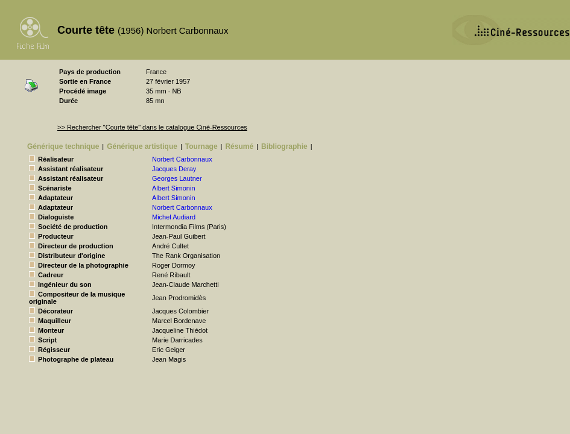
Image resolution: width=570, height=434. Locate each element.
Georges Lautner (177, 178)
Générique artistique (142, 146)
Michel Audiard (173, 217)
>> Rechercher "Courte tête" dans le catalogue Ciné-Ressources (152, 127)
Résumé (239, 146)
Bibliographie (284, 146)
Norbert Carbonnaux (182, 159)
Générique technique (63, 146)
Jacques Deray (174, 168)
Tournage (201, 146)
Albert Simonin (173, 188)
